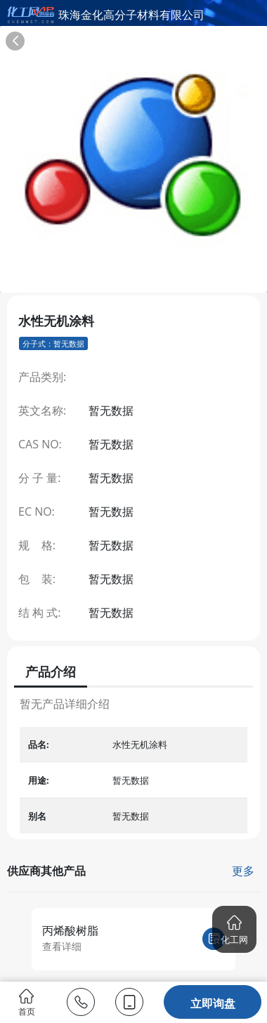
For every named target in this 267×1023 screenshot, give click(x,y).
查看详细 (62, 946)
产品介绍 (50, 671)
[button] (234, 929)
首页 (26, 1002)
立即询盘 (212, 1003)
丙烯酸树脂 (70, 930)
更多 (243, 870)
